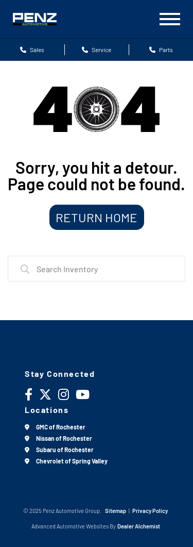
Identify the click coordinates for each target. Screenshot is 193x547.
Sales (32, 49)
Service (96, 49)
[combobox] (96, 268)
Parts (161, 49)
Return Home (96, 217)
